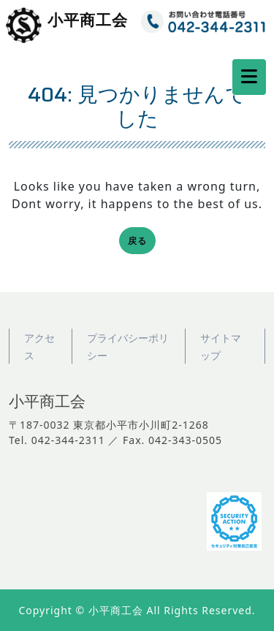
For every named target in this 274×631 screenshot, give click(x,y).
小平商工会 (87, 20)
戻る (142, 242)
